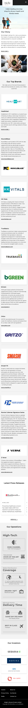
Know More (5, 129)
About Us (12, 689)
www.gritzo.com (5, 325)
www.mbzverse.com (6, 472)
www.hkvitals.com (6, 219)
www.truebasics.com (7, 246)
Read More (5, 51)
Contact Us (13, 696)
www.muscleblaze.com (7, 159)
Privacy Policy (5, 693)
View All (14, 519)
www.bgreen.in (5, 307)
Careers (3, 689)
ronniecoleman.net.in (7, 437)
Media (2, 696)
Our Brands (13, 693)
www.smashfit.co (6, 387)
